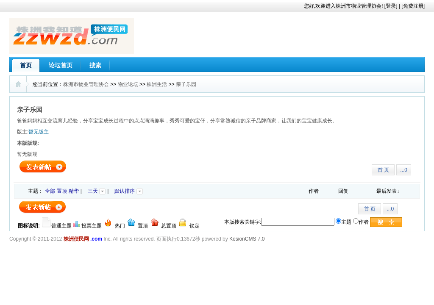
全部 (50, 191)
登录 (391, 6)
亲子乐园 (186, 84)
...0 (403, 170)
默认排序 (128, 191)
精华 (74, 191)
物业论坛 (128, 84)
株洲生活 (157, 84)
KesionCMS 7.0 (246, 239)
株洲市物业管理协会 (86, 84)
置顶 (62, 191)
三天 (97, 191)
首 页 (383, 170)
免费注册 (413, 6)
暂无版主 (38, 132)
